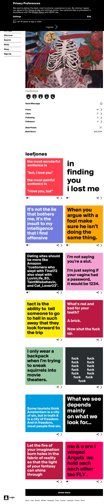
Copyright (70, 500)
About (27, 500)
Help (32, 500)
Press (57, 500)
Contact (63, 500)
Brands (37, 500)
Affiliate (43, 500)
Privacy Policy (38, 12)
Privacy (77, 500)
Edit (89, 17)
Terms (83, 500)
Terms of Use (34, 10)
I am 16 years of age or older (29, 22)
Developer (50, 500)
